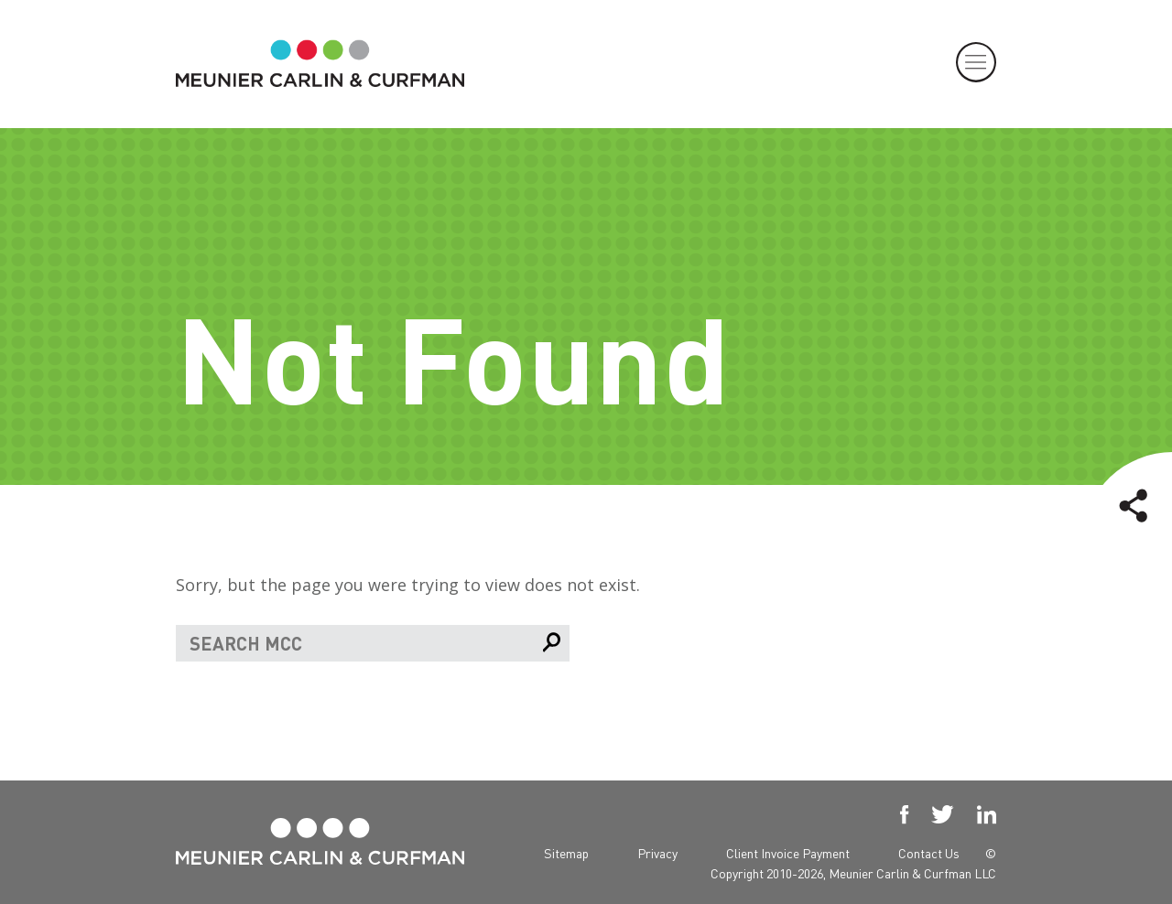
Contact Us (929, 853)
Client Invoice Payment (788, 853)
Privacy (657, 853)
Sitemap (566, 853)
